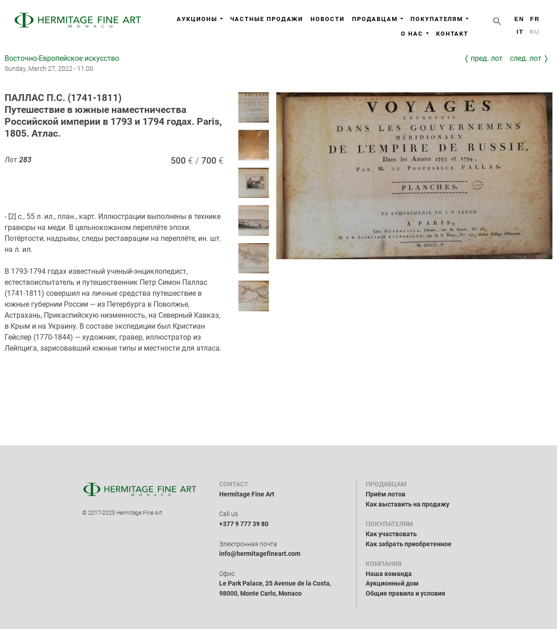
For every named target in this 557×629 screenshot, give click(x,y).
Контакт (452, 33)
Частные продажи (267, 19)
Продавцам (377, 19)
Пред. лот (487, 58)
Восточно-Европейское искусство (62, 58)
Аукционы (199, 19)
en (519, 19)
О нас (415, 33)
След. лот (525, 58)
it (519, 31)
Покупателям (439, 19)
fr (535, 19)
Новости (327, 19)
